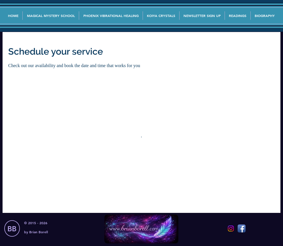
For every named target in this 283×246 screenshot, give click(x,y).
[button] (202, 15)
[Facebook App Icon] (242, 228)
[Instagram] (231, 228)
